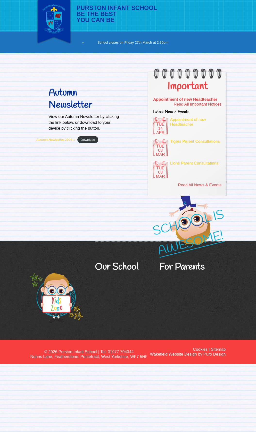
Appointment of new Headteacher (185, 99)
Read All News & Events (200, 185)
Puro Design (214, 354)
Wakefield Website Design (173, 354)
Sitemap (218, 349)
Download (88, 139)
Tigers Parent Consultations (195, 141)
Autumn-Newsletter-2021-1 (55, 139)
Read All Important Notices (198, 104)
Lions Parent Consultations (194, 163)
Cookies (200, 349)
